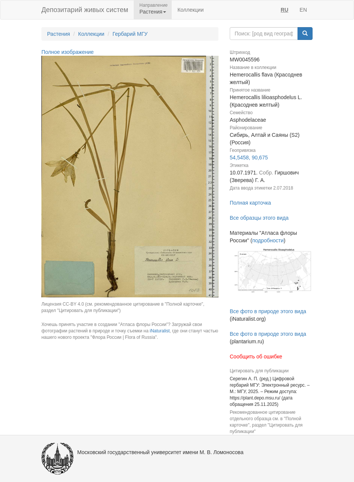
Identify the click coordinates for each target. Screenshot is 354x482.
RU (284, 10)
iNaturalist (160, 331)
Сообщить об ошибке (256, 356)
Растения (58, 34)
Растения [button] (152, 12)
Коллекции (190, 10)
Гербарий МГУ (130, 34)
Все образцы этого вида (259, 218)
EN (303, 10)
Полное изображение (67, 52)
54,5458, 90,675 (249, 158)
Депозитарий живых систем (84, 10)
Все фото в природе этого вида (268, 311)
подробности (268, 240)
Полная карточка (250, 203)
